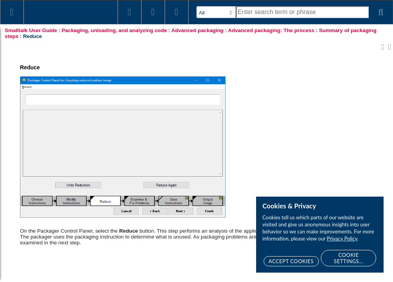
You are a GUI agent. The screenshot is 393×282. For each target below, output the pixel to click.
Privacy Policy (342, 238)
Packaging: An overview (55, 75)
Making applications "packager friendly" (62, 235)
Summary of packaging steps (68, 99)
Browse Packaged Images (73, 111)
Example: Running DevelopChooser (56, 219)
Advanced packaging (43, 64)
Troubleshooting (45, 263)
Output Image (59, 181)
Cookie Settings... (348, 258)
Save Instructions (63, 169)
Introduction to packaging (48, 40)
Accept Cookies (291, 261)
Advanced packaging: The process (67, 87)
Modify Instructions (64, 134)
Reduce (52, 146)
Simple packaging (39, 52)
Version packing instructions (67, 193)
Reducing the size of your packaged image (56, 251)
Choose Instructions (66, 122)
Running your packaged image (70, 205)
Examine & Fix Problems (71, 158)
